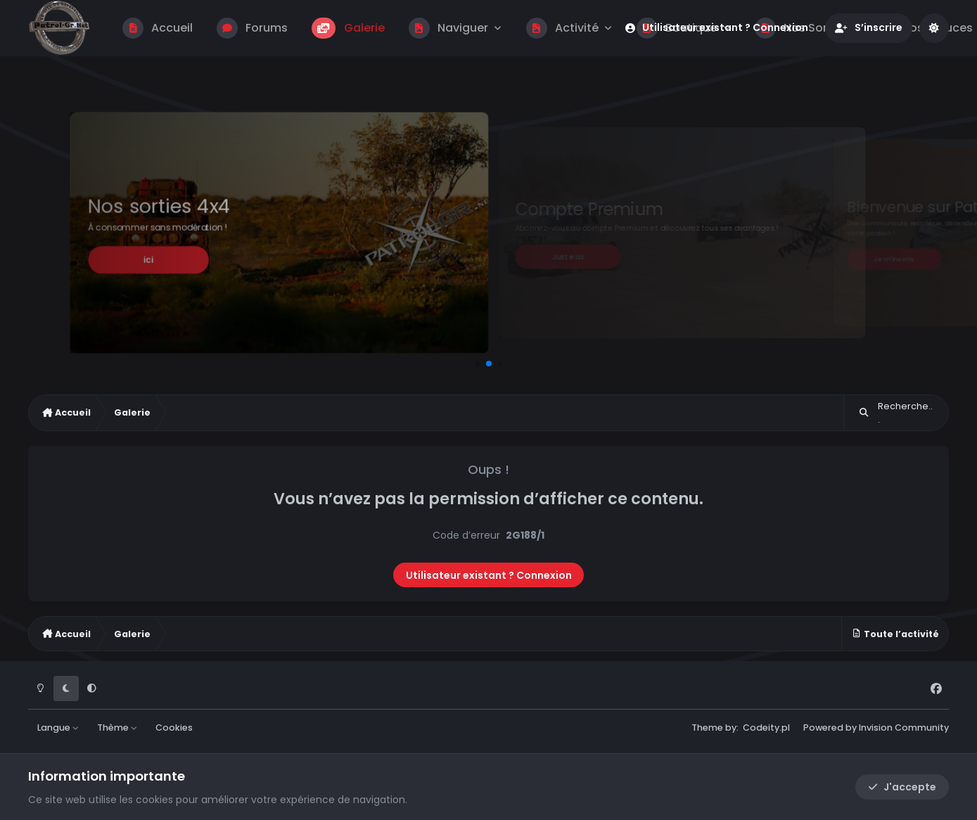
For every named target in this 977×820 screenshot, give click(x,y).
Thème (117, 727)
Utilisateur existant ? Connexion (489, 575)
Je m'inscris (894, 258)
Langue (58, 727)
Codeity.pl (766, 727)
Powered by (876, 727)
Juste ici (567, 256)
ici (148, 260)
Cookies (174, 727)
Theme (707, 727)
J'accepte (902, 787)
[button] (477, 363)
